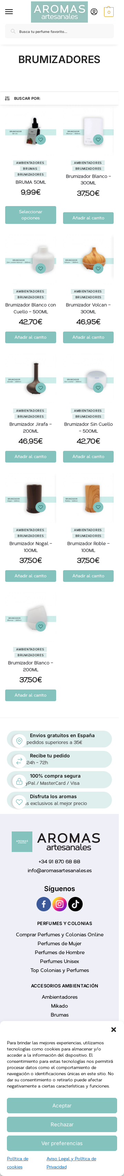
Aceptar (62, 1105)
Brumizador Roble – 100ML (88, 547)
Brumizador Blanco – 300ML (88, 180)
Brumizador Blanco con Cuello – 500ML (30, 308)
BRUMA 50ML (31, 182)
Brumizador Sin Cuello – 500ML (88, 428)
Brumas (30, 168)
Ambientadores (30, 163)
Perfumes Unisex (59, 961)
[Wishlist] (40, 139)
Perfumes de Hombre (59, 953)
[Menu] (10, 12)
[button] (113, 1029)
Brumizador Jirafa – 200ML (30, 428)
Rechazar (62, 1124)
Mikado (59, 1006)
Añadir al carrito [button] (88, 218)
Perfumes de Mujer (59, 944)
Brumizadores (30, 174)
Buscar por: (22, 98)
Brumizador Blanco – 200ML (30, 666)
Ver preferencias (62, 1143)
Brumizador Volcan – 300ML (88, 308)
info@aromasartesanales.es (60, 871)
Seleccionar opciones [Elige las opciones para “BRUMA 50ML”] (30, 214)
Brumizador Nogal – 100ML (30, 547)
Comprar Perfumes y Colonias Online (59, 935)
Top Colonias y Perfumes (59, 970)
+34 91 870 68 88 (59, 862)
